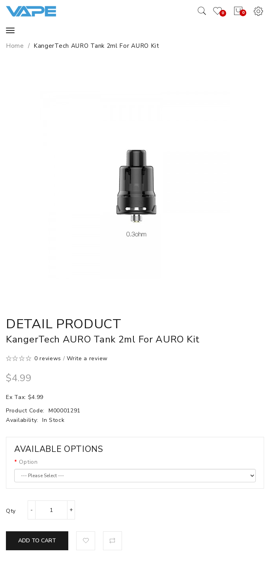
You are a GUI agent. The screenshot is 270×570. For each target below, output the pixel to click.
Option (28, 462)
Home (15, 46)
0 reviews (47, 358)
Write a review (87, 358)
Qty (11, 511)
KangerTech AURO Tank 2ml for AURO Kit (96, 46)
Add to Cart (37, 540)
